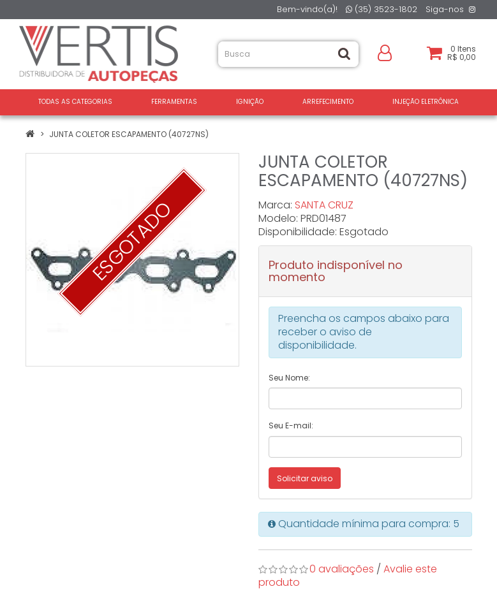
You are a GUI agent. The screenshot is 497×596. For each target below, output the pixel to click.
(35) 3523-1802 (381, 9)
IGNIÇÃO (249, 101)
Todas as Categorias (75, 101)
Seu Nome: (289, 377)
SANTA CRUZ (324, 205)
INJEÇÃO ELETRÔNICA (425, 101)
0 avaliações (341, 569)
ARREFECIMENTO (327, 101)
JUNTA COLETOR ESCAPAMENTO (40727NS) (129, 134)
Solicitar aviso (304, 478)
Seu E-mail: (291, 425)
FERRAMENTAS (174, 101)
